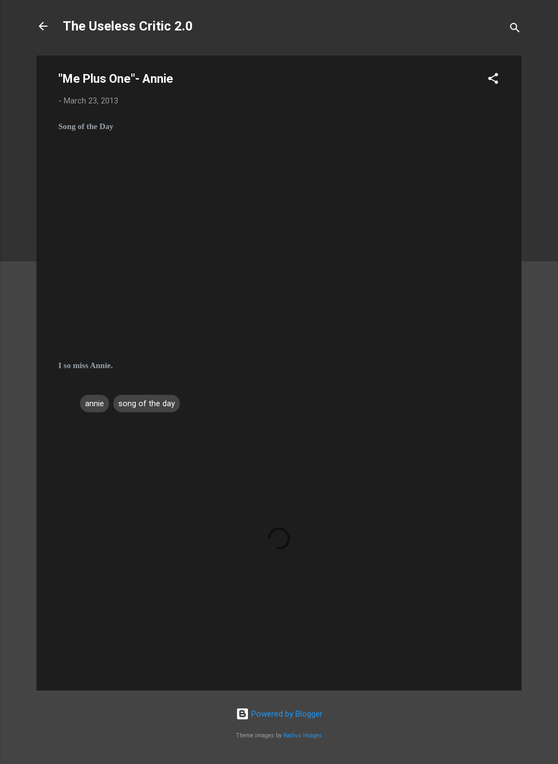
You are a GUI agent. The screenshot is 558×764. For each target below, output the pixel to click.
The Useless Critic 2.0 (128, 26)
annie (94, 403)
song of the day (146, 403)
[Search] (514, 29)
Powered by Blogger (279, 714)
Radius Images (302, 735)
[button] (493, 80)
